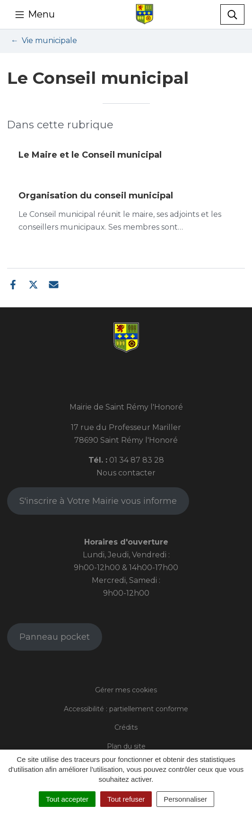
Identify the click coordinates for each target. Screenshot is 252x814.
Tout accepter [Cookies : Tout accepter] (67, 799)
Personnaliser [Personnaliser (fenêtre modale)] (185, 799)
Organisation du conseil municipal (95, 195)
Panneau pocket (54, 637)
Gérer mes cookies (126, 690)
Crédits (126, 727)
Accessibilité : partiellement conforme (126, 709)
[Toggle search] (232, 14)
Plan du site (126, 746)
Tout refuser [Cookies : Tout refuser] (126, 799)
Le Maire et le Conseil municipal (90, 155)
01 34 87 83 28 (136, 460)
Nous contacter (126, 472)
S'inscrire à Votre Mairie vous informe (98, 501)
